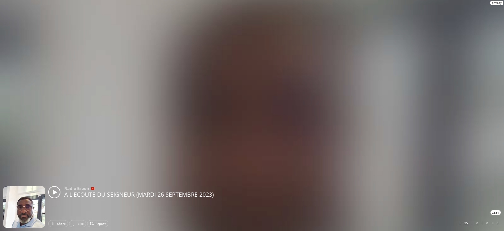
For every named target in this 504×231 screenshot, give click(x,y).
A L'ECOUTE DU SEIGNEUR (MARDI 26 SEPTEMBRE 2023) (139, 194)
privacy (497, 3)
